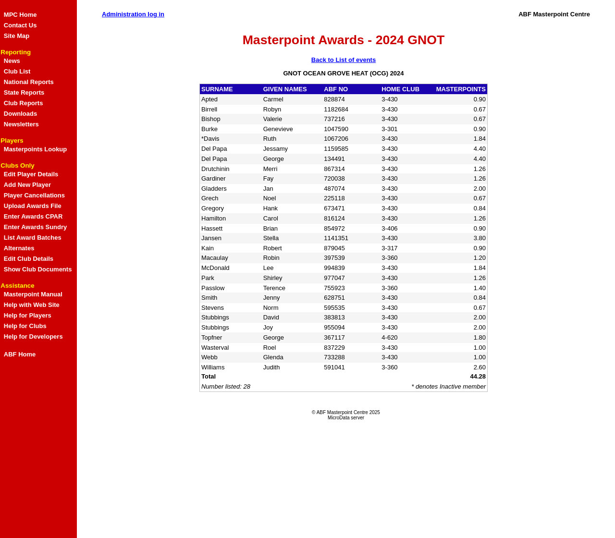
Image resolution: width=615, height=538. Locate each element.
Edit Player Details (31, 174)
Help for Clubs (25, 326)
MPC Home (20, 14)
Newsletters (21, 124)
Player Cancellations (34, 195)
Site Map (16, 35)
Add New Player (27, 184)
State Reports (24, 92)
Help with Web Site (32, 304)
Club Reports (23, 103)
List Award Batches (33, 237)
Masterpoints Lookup (35, 149)
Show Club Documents (38, 269)
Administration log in (133, 14)
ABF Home (20, 354)
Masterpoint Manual (33, 294)
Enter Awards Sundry (35, 227)
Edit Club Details (28, 258)
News (12, 60)
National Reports (29, 82)
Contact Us (20, 25)
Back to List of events (343, 59)
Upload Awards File (33, 205)
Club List (17, 71)
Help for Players (27, 315)
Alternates (19, 248)
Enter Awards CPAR (33, 216)
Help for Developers (33, 336)
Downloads (20, 113)
